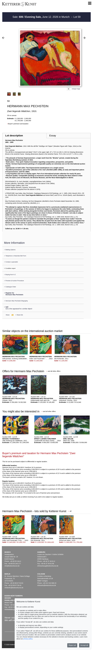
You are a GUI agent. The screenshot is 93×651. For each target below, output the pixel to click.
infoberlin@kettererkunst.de (14, 588)
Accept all (84, 645)
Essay (52, 135)
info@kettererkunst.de (12, 566)
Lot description (14, 135)
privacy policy (27, 639)
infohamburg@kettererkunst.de (47, 566)
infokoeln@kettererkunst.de (46, 585)
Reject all (72, 645)
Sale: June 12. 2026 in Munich (41, 16)
